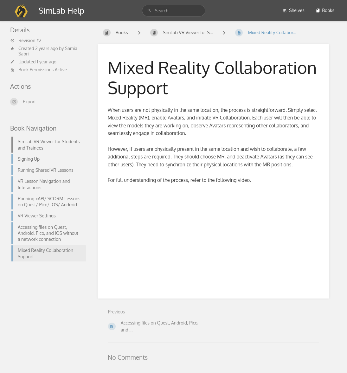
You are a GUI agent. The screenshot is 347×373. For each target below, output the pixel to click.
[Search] (150, 10)
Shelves (294, 10)
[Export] (46, 101)
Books (325, 10)
